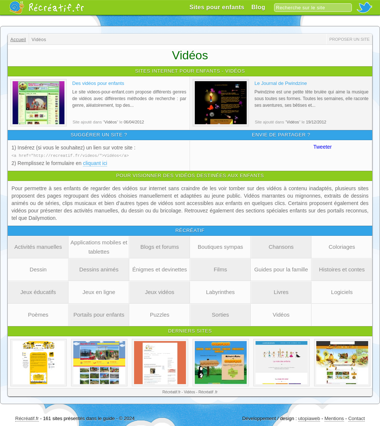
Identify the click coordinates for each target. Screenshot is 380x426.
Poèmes (38, 314)
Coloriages (342, 246)
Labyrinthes (220, 291)
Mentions (334, 418)
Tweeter (322, 147)
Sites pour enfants (216, 7)
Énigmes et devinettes (159, 269)
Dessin (38, 269)
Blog (258, 7)
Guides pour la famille (281, 269)
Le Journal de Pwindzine (280, 83)
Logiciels (342, 291)
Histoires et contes (341, 269)
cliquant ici (95, 163)
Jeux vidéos (159, 291)
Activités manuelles (38, 246)
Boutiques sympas (220, 246)
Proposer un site (349, 39)
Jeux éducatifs (38, 291)
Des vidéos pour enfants (98, 83)
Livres (281, 291)
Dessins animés (99, 269)
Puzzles (160, 314)
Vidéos (281, 314)
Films (220, 269)
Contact (356, 418)
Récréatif (47, 7)
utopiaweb (309, 418)
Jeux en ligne (99, 291)
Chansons (281, 246)
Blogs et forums (159, 246)
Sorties (220, 314)
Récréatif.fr (27, 418)
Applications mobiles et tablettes (98, 246)
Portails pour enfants (98, 314)
